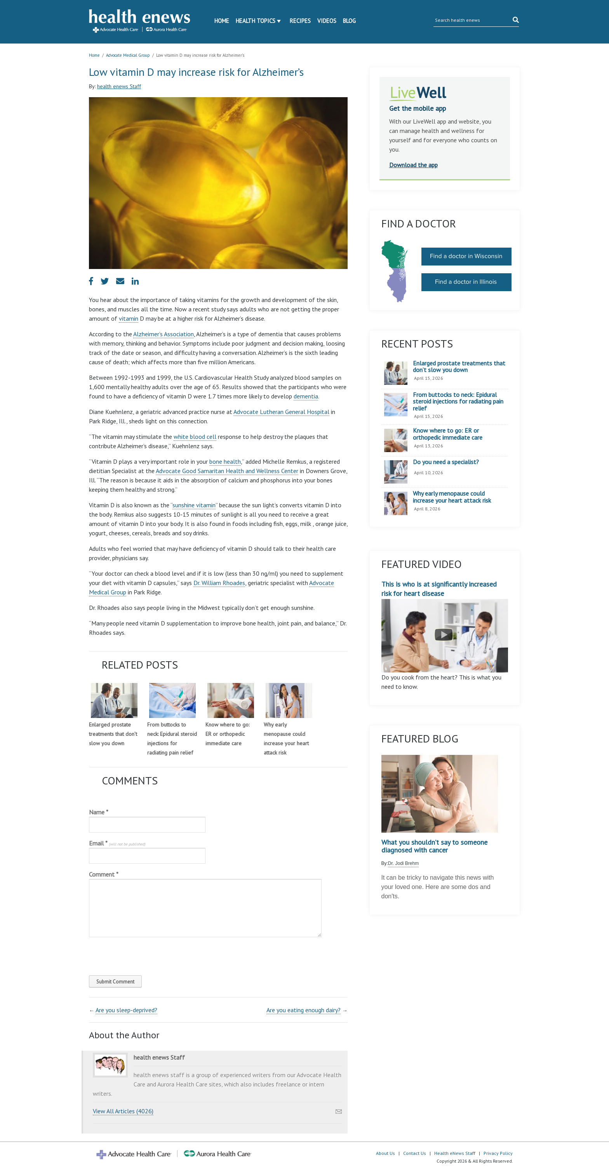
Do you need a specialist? (446, 462)
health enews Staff (119, 86)
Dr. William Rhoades (219, 583)
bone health (225, 461)
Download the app (413, 165)
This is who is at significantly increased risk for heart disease (444, 626)
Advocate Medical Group (128, 55)
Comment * (103, 874)
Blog (349, 20)
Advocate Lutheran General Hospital (281, 412)
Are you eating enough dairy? (303, 1010)
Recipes (300, 20)
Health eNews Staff (454, 1153)
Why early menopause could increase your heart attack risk (452, 497)
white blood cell (195, 436)
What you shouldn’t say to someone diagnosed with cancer (434, 846)
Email (117, 843)
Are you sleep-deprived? (126, 1010)
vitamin (128, 318)
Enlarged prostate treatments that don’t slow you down (113, 734)
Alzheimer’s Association (163, 334)
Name (98, 812)
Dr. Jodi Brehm (403, 863)
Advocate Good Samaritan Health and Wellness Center (227, 471)
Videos (326, 20)
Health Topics (255, 20)
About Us (385, 1153)
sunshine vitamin (194, 505)
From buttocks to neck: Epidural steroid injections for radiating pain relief (458, 401)
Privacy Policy (498, 1153)
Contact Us (414, 1153)
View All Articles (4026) (123, 1111)
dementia (306, 396)
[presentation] (142, 954)
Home (221, 20)
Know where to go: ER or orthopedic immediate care (227, 734)
